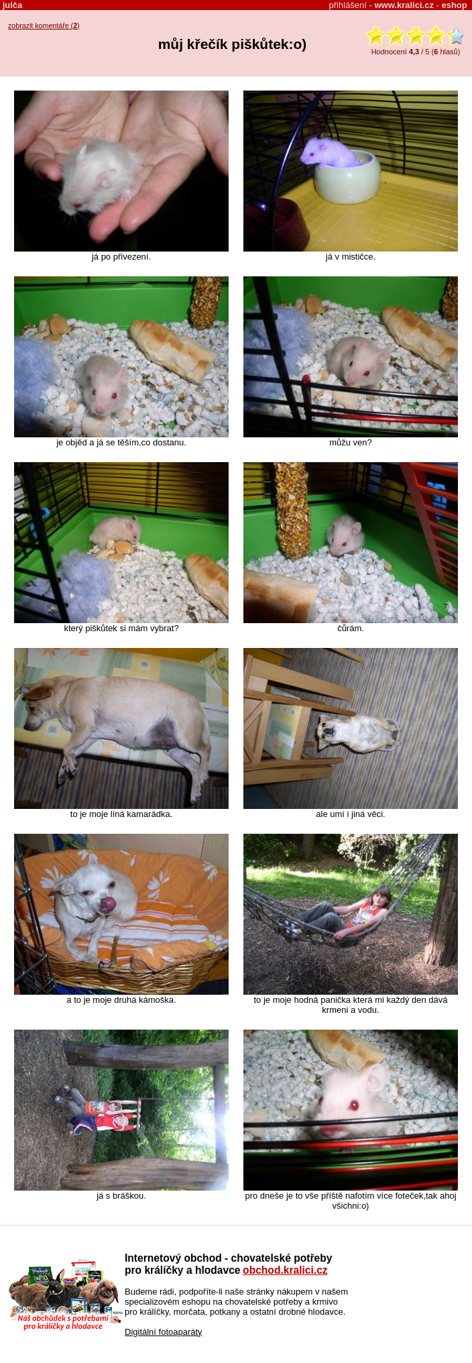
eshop (454, 5)
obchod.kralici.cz (285, 1270)
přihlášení (348, 5)
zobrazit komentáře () (44, 25)
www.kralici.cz (404, 5)
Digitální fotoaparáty (163, 1332)
